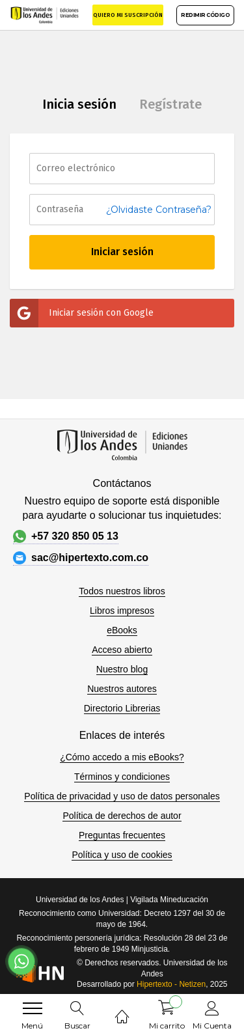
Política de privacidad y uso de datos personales (121, 796)
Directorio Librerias (122, 708)
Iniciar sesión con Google (82, 313)
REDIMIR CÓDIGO (205, 15)
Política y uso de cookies (122, 854)
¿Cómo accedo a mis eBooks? (122, 757)
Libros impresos (122, 610)
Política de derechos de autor (121, 815)
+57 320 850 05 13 (65, 536)
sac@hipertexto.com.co (80, 557)
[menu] (32, 1008)
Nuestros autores (122, 688)
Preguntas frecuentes (122, 835)
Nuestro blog (122, 669)
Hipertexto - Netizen (171, 984)
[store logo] (44, 15)
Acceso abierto (122, 649)
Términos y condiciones (122, 776)
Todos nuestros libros (122, 591)
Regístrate (170, 104)
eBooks (122, 630)
